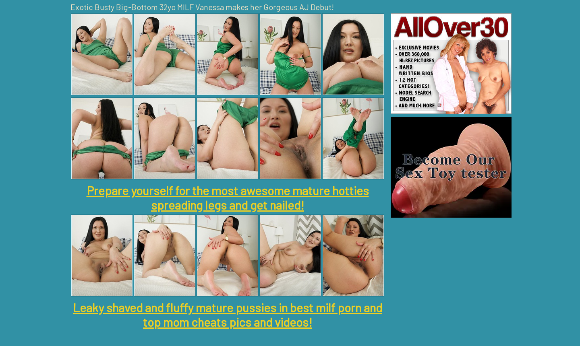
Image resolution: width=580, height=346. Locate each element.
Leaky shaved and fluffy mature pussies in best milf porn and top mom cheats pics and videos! (227, 314)
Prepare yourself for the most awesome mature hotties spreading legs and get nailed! (228, 197)
